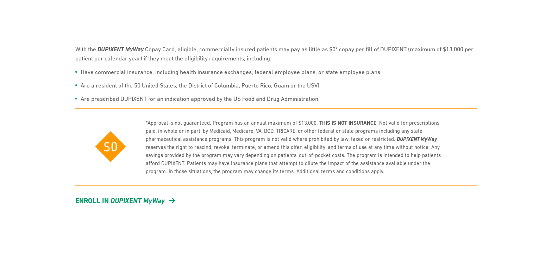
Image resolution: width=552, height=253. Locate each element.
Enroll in (125, 200)
